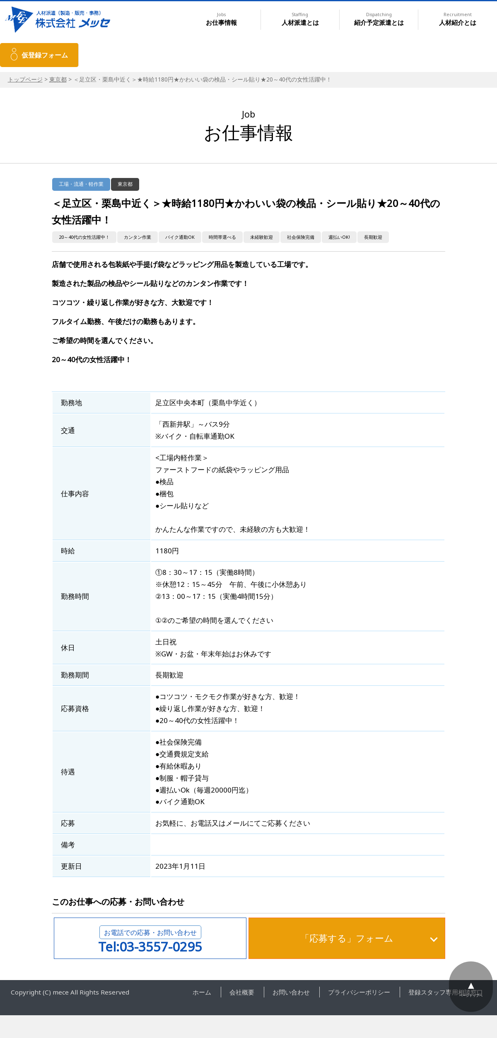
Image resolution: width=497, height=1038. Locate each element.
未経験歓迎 (261, 237)
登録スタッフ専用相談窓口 (445, 992)
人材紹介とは (457, 19)
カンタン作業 (137, 237)
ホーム (202, 992)
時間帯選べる (222, 237)
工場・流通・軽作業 (81, 183)
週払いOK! (339, 237)
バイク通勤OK (180, 237)
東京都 (58, 79)
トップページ (25, 79)
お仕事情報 (221, 19)
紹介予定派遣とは (379, 19)
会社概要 (241, 992)
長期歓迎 (373, 237)
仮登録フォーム (45, 55)
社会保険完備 (300, 237)
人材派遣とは (300, 19)
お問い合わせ (291, 992)
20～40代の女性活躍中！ (84, 237)
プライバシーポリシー (359, 992)
